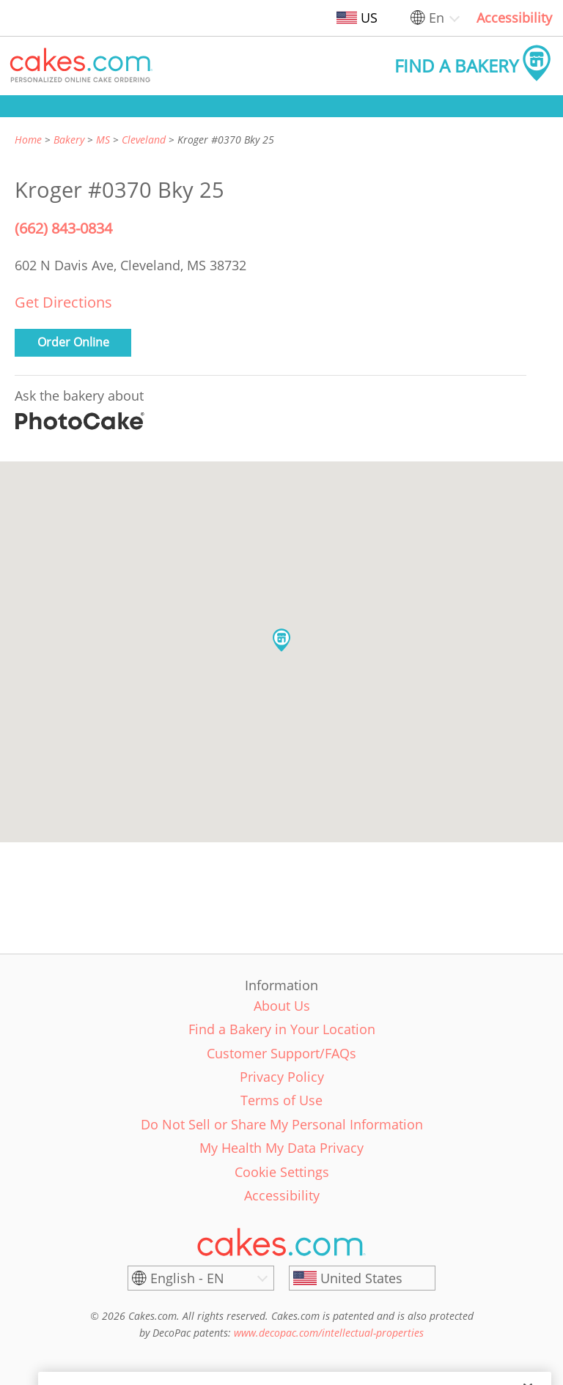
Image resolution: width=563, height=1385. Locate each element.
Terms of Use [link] (281, 1100)
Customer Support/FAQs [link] (281, 1053)
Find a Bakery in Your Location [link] (281, 1029)
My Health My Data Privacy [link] (281, 1147)
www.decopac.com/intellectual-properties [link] (329, 1333)
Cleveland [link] (144, 139)
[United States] (362, 1278)
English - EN (187, 1278)
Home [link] (28, 139)
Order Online (73, 342)
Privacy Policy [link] (282, 1076)
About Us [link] (282, 1005)
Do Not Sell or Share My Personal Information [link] (282, 1124)
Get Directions (63, 302)
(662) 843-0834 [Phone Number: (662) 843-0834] (63, 228)
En (436, 17)
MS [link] (103, 139)
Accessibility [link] (514, 17)
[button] (81, 66)
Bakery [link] (69, 139)
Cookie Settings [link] (282, 1172)
